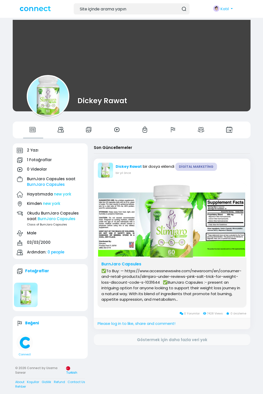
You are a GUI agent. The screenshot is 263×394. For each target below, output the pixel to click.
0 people (56, 252)
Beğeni (32, 323)
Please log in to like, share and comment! (136, 323)
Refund (59, 382)
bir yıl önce (123, 173)
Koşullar (33, 382)
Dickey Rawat (102, 101)
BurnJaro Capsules (46, 184)
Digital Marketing (196, 166)
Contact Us (76, 382)
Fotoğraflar (37, 271)
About (19, 382)
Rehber (20, 386)
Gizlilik (46, 382)
